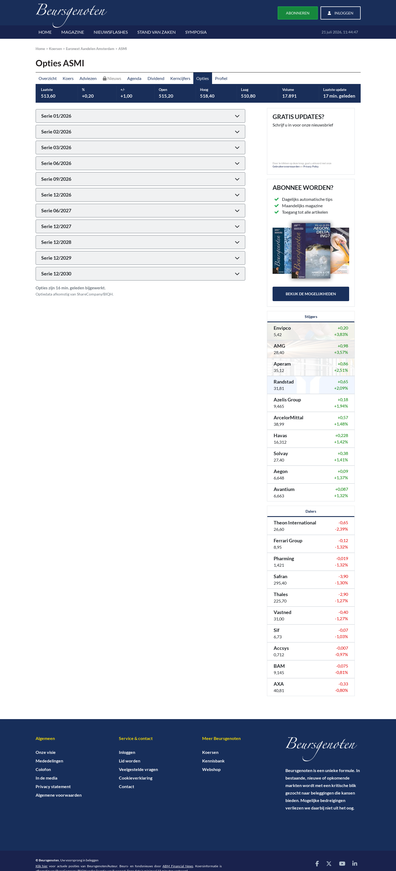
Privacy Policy (310, 166)
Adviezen (88, 78)
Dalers (311, 511)
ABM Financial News (178, 866)
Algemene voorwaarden (59, 794)
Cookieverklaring (135, 777)
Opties (202, 78)
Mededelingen (49, 760)
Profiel (221, 78)
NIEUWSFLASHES (111, 31)
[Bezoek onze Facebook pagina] (317, 863)
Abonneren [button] (298, 13)
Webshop (211, 769)
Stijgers (311, 316)
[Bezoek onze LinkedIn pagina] (354, 863)
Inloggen (127, 752)
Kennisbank (213, 760)
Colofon (43, 769)
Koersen (55, 49)
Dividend (156, 78)
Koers (68, 78)
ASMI (122, 49)
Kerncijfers (180, 78)
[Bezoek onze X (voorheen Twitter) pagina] (329, 863)
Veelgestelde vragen (138, 769)
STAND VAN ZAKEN (156, 31)
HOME (45, 31)
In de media (46, 777)
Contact (126, 786)
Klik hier (42, 866)
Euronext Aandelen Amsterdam (90, 49)
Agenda (134, 78)
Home (40, 49)
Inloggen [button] (340, 13)
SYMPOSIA (196, 31)
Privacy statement (53, 786)
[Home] (323, 749)
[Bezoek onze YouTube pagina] (342, 863)
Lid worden (129, 760)
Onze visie (46, 752)
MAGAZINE (72, 31)
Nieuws (112, 78)
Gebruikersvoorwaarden (286, 166)
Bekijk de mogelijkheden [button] (311, 293)
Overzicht (48, 78)
